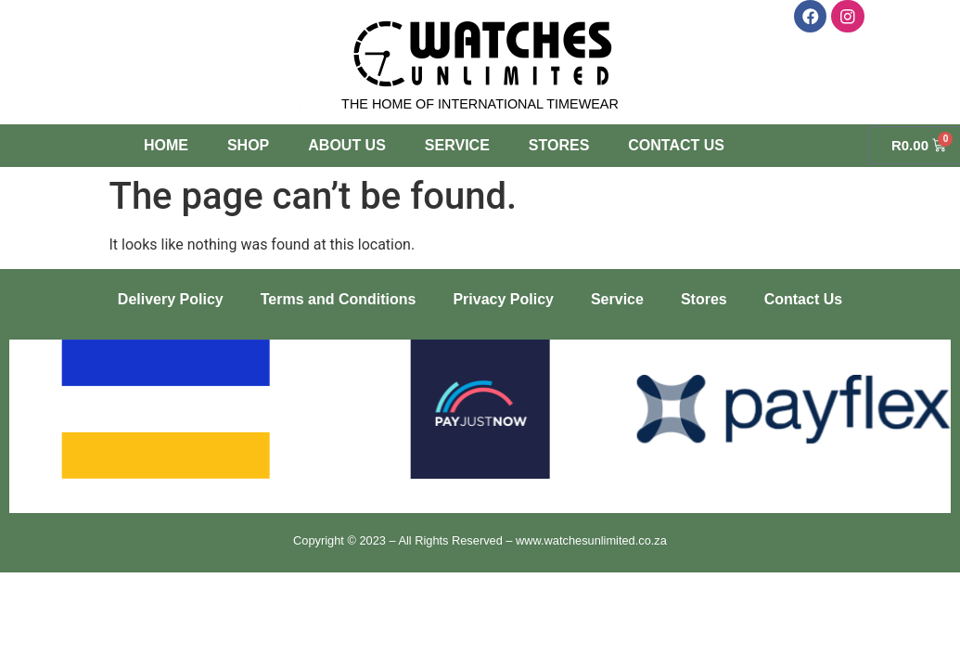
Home (166, 145)
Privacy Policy (503, 299)
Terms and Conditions (338, 299)
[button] (30, 412)
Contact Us (676, 145)
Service (457, 145)
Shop (248, 145)
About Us (347, 145)
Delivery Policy (171, 299)
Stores (559, 145)
